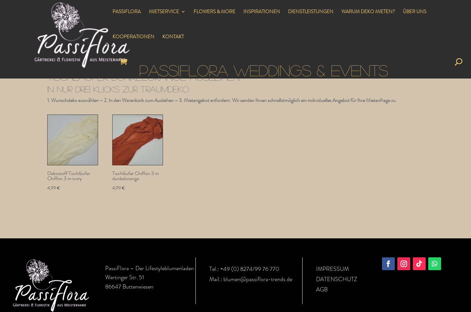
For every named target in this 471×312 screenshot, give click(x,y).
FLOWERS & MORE (214, 12)
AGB (322, 289)
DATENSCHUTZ (336, 279)
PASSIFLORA (127, 12)
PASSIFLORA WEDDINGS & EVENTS (263, 70)
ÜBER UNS (414, 12)
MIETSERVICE (164, 12)
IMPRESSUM (332, 269)
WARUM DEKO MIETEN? (368, 12)
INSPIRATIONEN (261, 12)
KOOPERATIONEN (133, 37)
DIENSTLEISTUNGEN (310, 12)
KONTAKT (173, 37)
